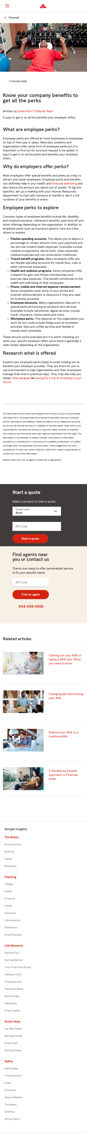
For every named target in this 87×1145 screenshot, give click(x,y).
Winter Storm (12, 1119)
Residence (10, 866)
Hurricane (10, 1090)
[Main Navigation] (7, 6)
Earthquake (11, 1068)
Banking (9, 851)
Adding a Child (13, 974)
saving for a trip (46, 378)
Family (8, 859)
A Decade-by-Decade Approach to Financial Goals (63, 774)
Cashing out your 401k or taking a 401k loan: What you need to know (65, 659)
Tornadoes (10, 1104)
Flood (8, 1083)
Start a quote (30, 538)
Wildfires (10, 1112)
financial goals (21, 378)
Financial (10, 898)
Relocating (11, 1003)
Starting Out (12, 953)
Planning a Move (14, 989)
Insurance (10, 913)
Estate (8, 891)
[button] (83, 6)
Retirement (11, 927)
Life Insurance (12, 920)
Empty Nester (12, 1010)
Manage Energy (13, 1036)
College (9, 884)
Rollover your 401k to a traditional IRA (63, 734)
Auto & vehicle (13, 844)
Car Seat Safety (13, 1028)
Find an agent (31, 594)
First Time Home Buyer (18, 967)
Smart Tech (11, 1043)
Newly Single (12, 996)
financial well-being (64, 183)
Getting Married (14, 960)
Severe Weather (14, 1097)
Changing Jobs (13, 981)
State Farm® (35, 111)
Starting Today (13, 1050)
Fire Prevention (13, 1075)
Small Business (13, 934)
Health (8, 906)
